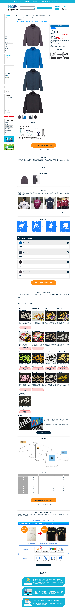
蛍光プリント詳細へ (25, 369)
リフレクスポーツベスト (50, 211)
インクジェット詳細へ (25, 348)
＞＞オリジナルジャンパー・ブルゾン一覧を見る (43, 149)
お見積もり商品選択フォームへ (43, 145)
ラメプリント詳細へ (38, 369)
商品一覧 (38, 15)
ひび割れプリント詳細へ (63, 369)
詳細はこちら (43, 432)
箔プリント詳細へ (38, 390)
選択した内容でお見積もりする (43, 283)
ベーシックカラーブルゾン (24, 211)
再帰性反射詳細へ (25, 412)
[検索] (34, 8)
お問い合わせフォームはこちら (44, 8)
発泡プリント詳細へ (25, 390)
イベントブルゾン (37, 211)
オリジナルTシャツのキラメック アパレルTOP (25, 15)
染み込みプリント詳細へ (50, 369)
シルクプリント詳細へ (25, 327)
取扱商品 (43, 15)
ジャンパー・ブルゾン (51, 15)
